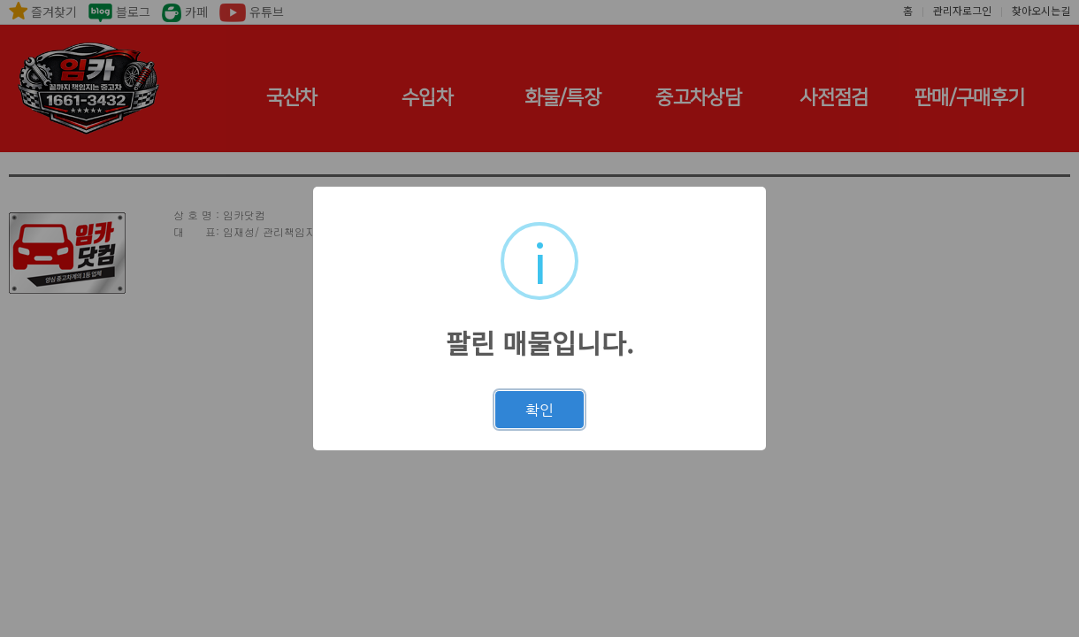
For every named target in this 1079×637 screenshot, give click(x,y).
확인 (539, 409)
